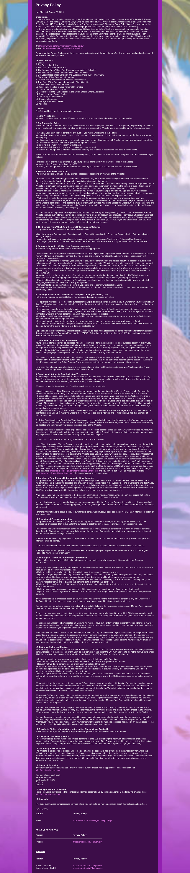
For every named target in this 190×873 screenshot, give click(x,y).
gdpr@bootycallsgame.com (48, 770)
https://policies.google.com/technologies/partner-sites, (74, 471)
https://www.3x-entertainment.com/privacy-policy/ (61, 46)
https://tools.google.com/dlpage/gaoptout (54, 473)
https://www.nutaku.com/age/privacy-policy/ (62, 48)
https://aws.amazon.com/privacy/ (87, 865)
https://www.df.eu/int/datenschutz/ (88, 868)
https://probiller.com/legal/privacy (87, 842)
